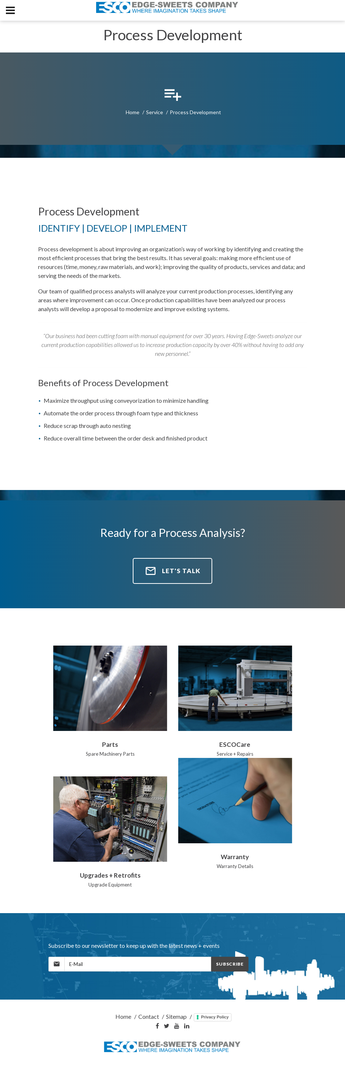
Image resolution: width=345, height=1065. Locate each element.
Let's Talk (172, 571)
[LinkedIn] (186, 1026)
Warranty (235, 857)
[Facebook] (157, 1026)
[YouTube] (176, 1026)
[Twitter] (166, 1026)
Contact (148, 1016)
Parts (110, 744)
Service (154, 112)
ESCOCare (234, 744)
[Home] (172, 1047)
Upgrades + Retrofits (110, 875)
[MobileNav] (10, 10)
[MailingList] (137, 964)
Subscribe (229, 964)
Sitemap (176, 1016)
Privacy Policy (215, 1017)
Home (132, 112)
